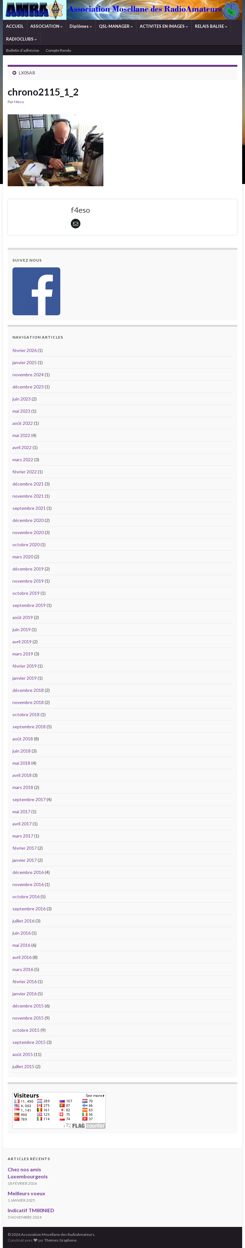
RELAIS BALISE (211, 26)
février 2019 (24, 666)
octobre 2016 (26, 896)
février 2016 (24, 981)
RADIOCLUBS (21, 39)
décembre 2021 (28, 483)
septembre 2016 (29, 908)
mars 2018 (22, 787)
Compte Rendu (58, 50)
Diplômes (81, 26)
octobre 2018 (26, 714)
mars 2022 (22, 459)
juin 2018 (21, 751)
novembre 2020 (28, 532)
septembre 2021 (29, 508)
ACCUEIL (15, 26)
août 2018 (22, 738)
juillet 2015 (23, 1066)
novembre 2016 (28, 884)
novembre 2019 (28, 581)
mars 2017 (22, 835)
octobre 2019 (26, 593)
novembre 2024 (28, 374)
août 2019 (22, 617)
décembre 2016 (28, 872)
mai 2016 (21, 945)
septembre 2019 (29, 605)
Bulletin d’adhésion (22, 50)
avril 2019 (22, 641)
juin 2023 (21, 399)
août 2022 (22, 423)
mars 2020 (22, 556)
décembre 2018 (28, 690)
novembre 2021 (28, 496)
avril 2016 (22, 957)
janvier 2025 (24, 362)
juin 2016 (21, 933)
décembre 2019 (28, 568)
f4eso (19, 101)
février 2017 (24, 848)
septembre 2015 (29, 1042)
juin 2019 (21, 629)
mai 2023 (21, 411)
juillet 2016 (23, 920)
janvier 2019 (24, 678)
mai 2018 (21, 763)
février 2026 (24, 350)
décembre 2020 (28, 520)
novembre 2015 (28, 1018)
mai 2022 (21, 435)
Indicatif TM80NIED (31, 1210)
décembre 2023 (28, 386)
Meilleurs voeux (26, 1193)
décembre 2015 (28, 1005)
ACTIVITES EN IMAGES (164, 26)
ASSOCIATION (46, 26)
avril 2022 (22, 447)
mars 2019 (22, 653)
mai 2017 (21, 811)
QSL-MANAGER (116, 26)
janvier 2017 (24, 860)
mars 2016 (22, 969)
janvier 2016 (24, 993)
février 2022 (24, 471)
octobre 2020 (26, 544)
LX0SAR (27, 72)
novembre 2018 (28, 702)
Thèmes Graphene (60, 1240)
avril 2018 (22, 775)
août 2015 (22, 1054)
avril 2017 (22, 823)
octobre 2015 (26, 1030)
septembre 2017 (29, 799)
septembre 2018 (29, 726)
